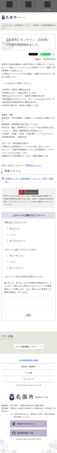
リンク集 (28, 373)
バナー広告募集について (25, 347)
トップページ (7, 25)
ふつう (13, 235)
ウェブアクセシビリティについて (28, 385)
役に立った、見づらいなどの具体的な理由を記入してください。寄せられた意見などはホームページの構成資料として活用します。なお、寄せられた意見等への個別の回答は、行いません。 (27, 287)
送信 (28, 315)
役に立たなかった (17, 241)
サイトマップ (28, 379)
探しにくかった (16, 268)
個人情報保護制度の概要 (28, 360)
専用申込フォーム (33, 165)
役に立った (14, 229)
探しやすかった (16, 256)
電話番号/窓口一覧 (25, 433)
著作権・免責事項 (28, 367)
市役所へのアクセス (26, 424)
